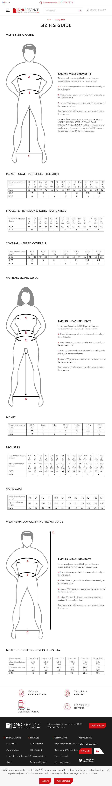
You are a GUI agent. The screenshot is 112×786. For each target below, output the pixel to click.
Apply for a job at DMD (65, 743)
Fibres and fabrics (38, 762)
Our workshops (12, 750)
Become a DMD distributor (67, 750)
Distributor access (62, 762)
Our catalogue (36, 743)
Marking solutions (38, 756)
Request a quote (62, 756)
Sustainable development (17, 756)
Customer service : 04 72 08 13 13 (56, 2)
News (8, 762)
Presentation (11, 743)
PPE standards (36, 750)
